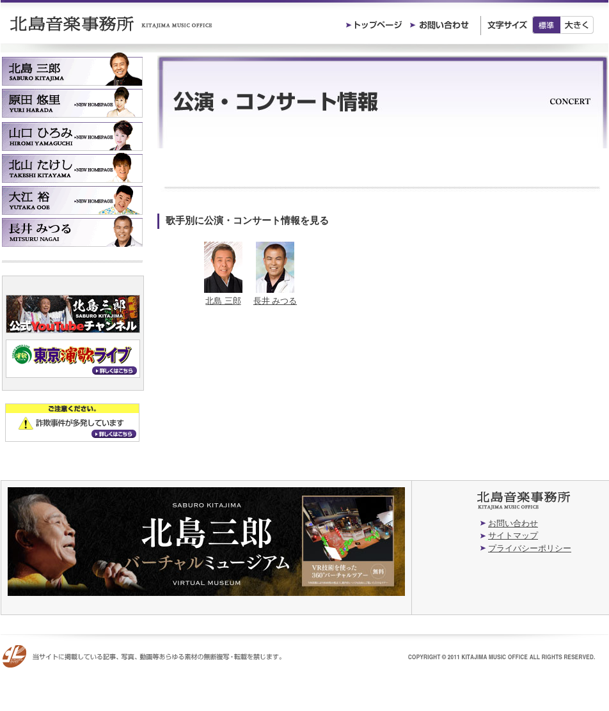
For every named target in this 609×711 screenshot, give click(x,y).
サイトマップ (513, 535)
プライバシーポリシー (529, 548)
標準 (546, 25)
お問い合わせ (513, 523)
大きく (577, 25)
